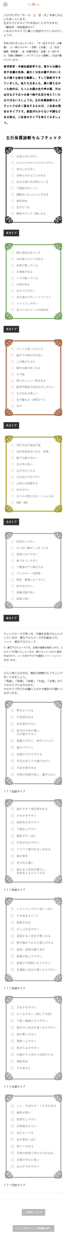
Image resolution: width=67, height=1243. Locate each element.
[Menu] (5, 4)
